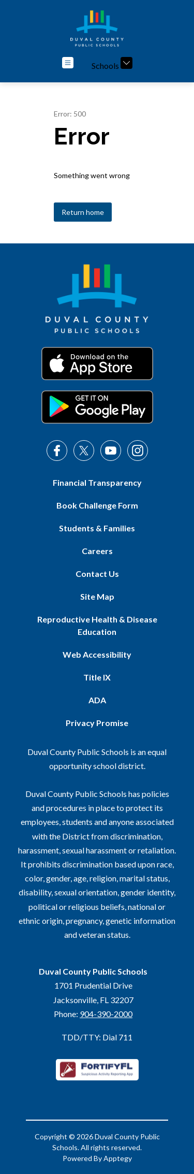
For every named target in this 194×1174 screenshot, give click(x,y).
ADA (97, 700)
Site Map (97, 596)
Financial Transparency (97, 482)
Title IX (97, 677)
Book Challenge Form (97, 505)
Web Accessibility (97, 654)
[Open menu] (67, 62)
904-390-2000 (106, 1014)
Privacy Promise (97, 723)
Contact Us (97, 573)
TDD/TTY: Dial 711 (97, 1037)
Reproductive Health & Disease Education (97, 625)
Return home (83, 212)
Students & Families (97, 528)
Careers (97, 551)
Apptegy (117, 1158)
